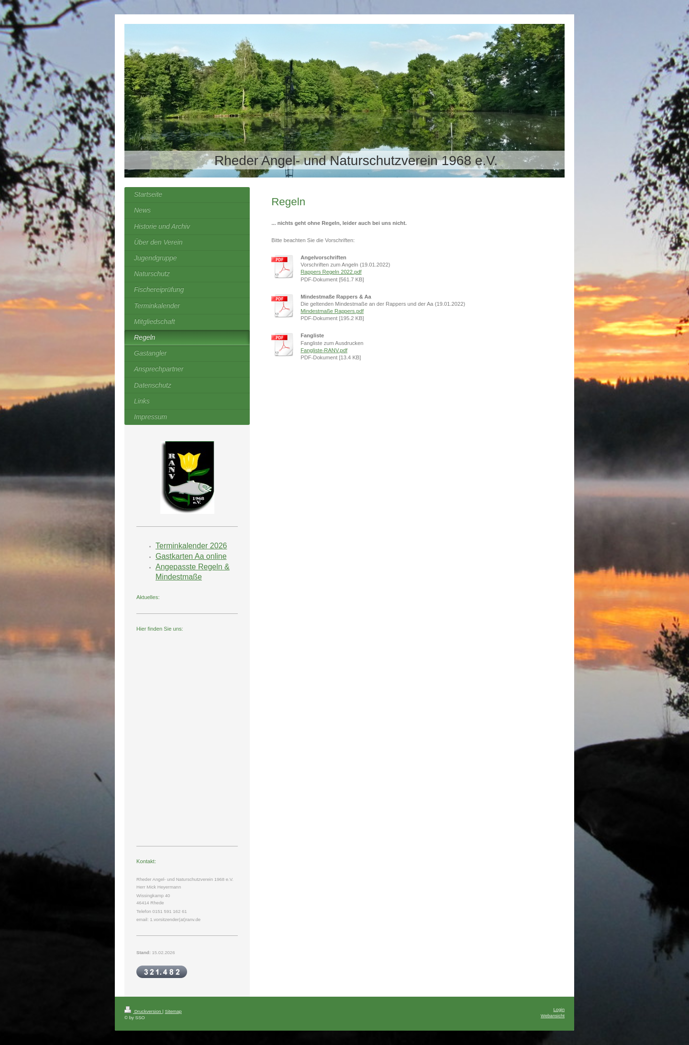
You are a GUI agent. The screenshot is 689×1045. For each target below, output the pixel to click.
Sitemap (173, 1011)
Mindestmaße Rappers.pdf (332, 311)
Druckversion (143, 1011)
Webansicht (553, 1015)
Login (559, 1009)
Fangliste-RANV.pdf (323, 350)
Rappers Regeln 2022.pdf (331, 272)
